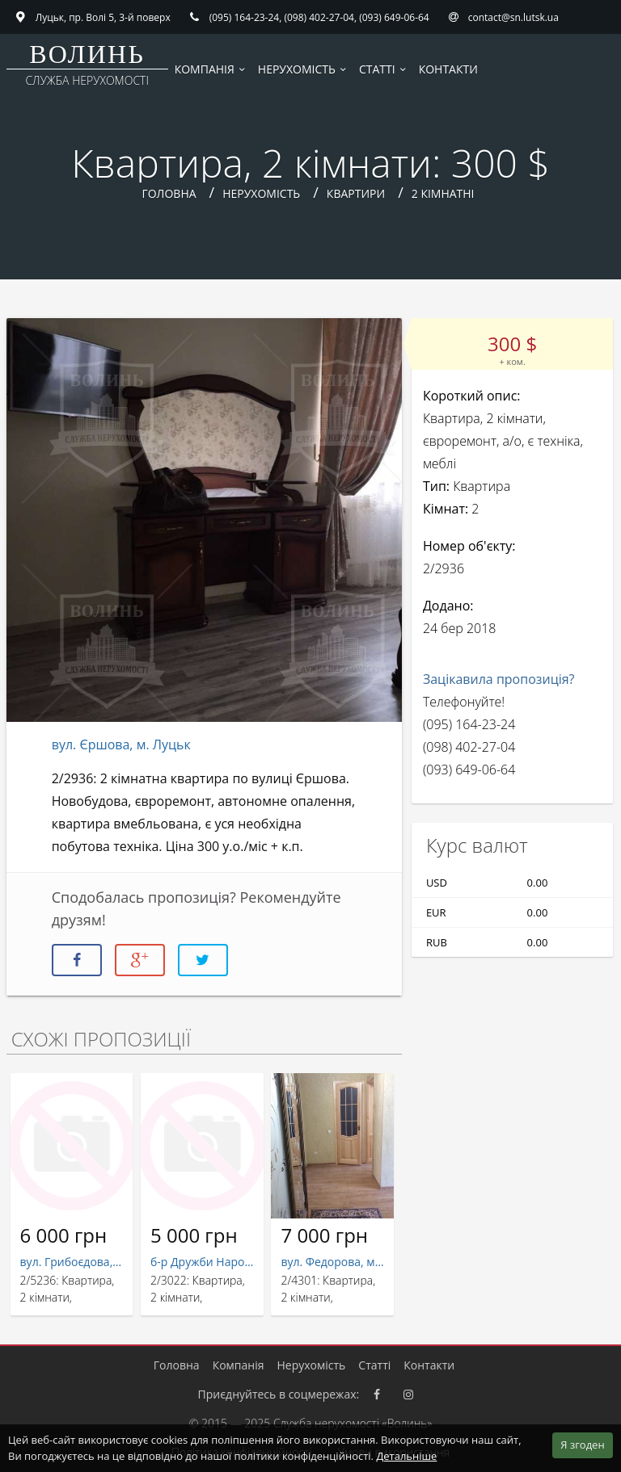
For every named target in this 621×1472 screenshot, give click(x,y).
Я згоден (582, 1444)
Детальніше (406, 1456)
